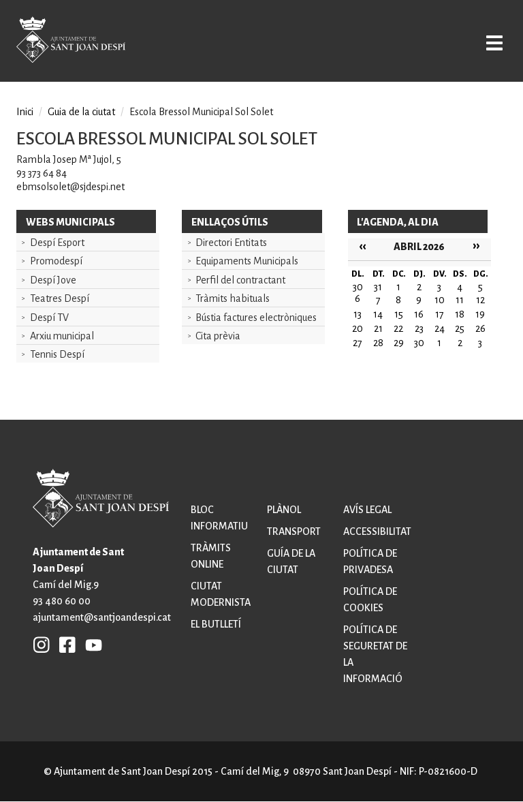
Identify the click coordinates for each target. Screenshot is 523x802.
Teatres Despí (59, 298)
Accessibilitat (377, 531)
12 (480, 299)
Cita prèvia (217, 335)
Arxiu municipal (62, 335)
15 (398, 314)
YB (90, 644)
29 (399, 342)
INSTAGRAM (41, 644)
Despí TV (49, 317)
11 (460, 299)
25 (459, 328)
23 (419, 328)
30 (419, 342)
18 (459, 314)
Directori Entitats (231, 242)
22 (398, 328)
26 (480, 328)
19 (480, 314)
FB (64, 644)
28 (378, 342)
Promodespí (56, 261)
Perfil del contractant (240, 280)
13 (357, 314)
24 (439, 328)
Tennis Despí (57, 354)
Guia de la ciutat (81, 111)
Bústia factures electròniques (256, 317)
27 (357, 342)
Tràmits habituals (232, 298)
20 (357, 328)
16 (419, 314)
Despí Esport (57, 242)
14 (378, 314)
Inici (24, 111)
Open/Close (491, 42)
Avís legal (367, 509)
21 (378, 328)
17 (439, 314)
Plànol (284, 509)
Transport (294, 531)
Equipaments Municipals (246, 261)
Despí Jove (53, 280)
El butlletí (216, 624)
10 (439, 299)
